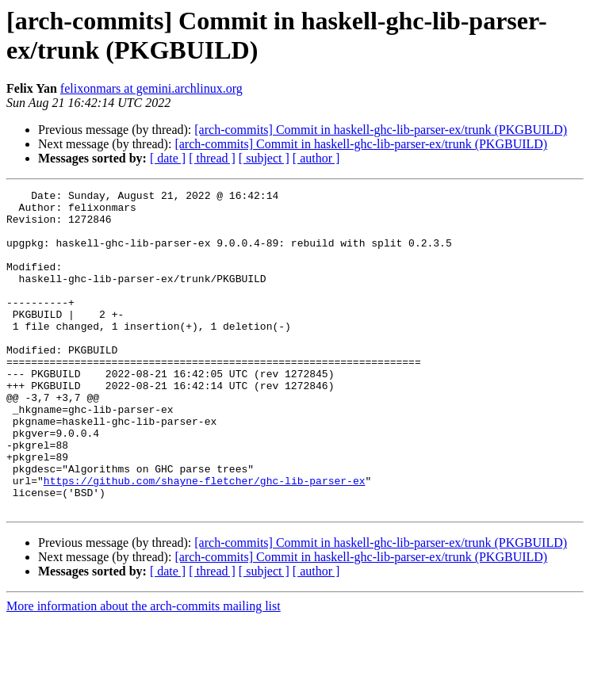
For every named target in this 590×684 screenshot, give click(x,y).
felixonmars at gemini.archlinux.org (151, 88)
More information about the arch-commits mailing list (143, 670)
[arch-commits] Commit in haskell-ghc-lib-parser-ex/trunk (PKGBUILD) (380, 129)
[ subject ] (264, 158)
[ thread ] (212, 158)
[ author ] (316, 158)
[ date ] (168, 158)
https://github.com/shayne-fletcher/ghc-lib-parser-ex (205, 540)
